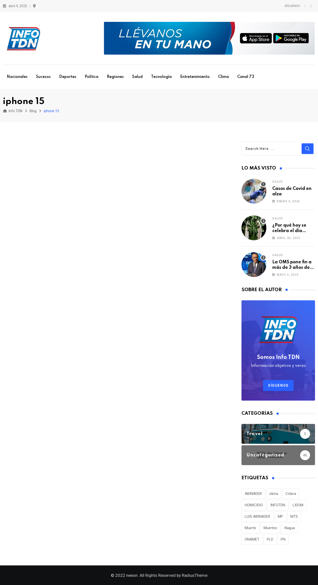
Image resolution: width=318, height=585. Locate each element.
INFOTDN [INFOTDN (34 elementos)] (277, 505)
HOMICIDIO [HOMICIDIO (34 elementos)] (254, 505)
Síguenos (278, 385)
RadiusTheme (194, 575)
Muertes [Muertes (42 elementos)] (270, 528)
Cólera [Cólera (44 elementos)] (290, 493)
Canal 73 (245, 77)
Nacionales (17, 77)
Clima (223, 77)
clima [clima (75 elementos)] (273, 493)
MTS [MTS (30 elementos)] (294, 516)
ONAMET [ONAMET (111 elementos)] (252, 539)
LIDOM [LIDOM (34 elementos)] (298, 505)
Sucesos (43, 77)
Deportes (67, 77)
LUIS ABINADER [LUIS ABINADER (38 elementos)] (257, 516)
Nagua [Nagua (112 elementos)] (289, 528)
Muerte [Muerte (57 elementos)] (250, 528)
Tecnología (161, 77)
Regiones (115, 77)
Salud (137, 77)
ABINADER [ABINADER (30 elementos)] (253, 493)
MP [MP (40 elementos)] (280, 516)
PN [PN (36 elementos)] (283, 539)
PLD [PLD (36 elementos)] (270, 539)
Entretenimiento (195, 77)
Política (91, 77)
